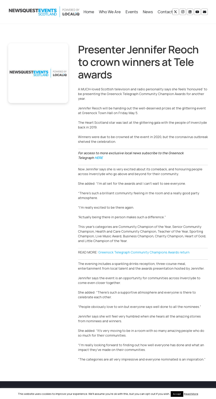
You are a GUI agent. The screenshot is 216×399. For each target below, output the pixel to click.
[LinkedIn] (190, 12)
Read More (191, 394)
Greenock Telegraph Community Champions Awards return (143, 252)
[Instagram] (182, 12)
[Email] (204, 12)
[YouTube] (197, 12)
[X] (175, 12)
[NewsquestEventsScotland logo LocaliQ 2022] (44, 11)
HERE (99, 157)
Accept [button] (177, 394)
